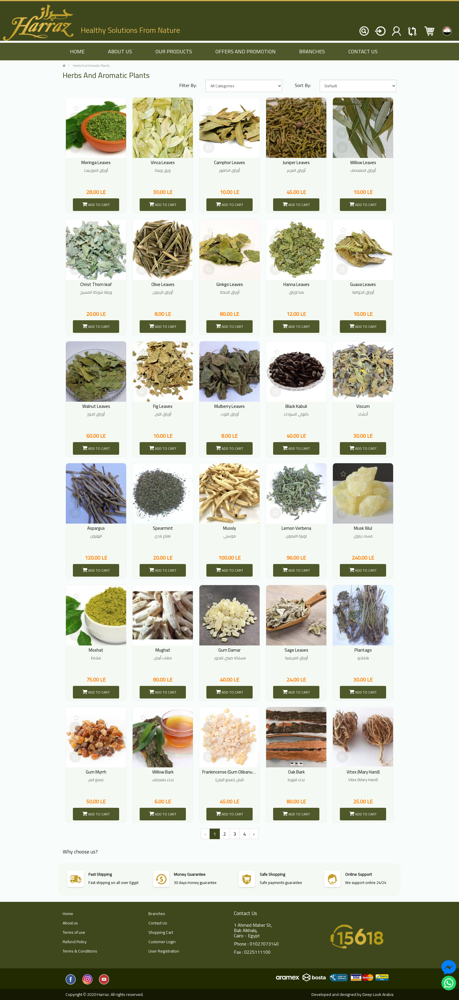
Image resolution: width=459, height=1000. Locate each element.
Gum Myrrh (96, 772)
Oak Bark (296, 772)
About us (120, 51)
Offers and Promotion (245, 51)
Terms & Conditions (80, 951)
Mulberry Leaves (229, 406)
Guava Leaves (363, 284)
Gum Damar (229, 650)
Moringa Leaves (96, 162)
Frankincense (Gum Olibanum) (229, 772)
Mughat (162, 650)
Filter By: (188, 85)
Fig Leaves (162, 406)
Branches (312, 51)
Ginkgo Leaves (229, 284)
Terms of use (74, 932)
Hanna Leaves (296, 284)
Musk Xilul (363, 528)
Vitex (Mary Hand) (363, 772)
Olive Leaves (162, 284)
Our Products (173, 51)
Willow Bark (163, 772)
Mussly (229, 528)
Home (68, 913)
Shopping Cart (160, 932)
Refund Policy (75, 942)
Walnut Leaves (96, 406)
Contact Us (363, 51)
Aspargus (96, 528)
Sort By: (303, 85)
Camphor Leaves (229, 162)
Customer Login (162, 942)
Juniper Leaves (296, 162)
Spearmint (163, 528)
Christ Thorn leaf (96, 284)
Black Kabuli (296, 406)
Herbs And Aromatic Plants (91, 66)
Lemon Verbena (296, 528)
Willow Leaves (363, 162)
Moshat (96, 650)
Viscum (363, 406)
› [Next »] (254, 833)
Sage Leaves (296, 650)
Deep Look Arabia (377, 994)
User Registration (163, 951)
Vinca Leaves (163, 162)
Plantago (363, 650)
